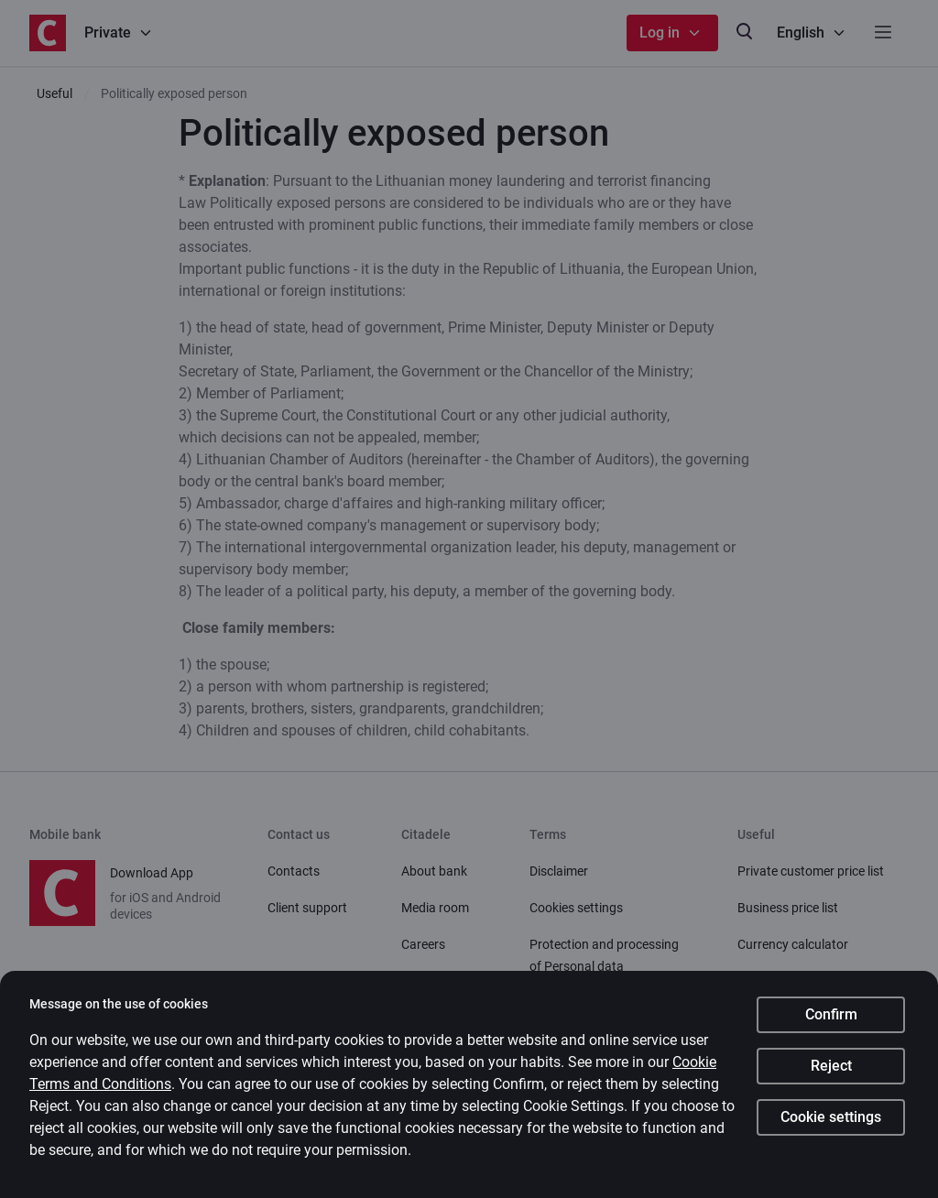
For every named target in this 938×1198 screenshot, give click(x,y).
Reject (831, 1065)
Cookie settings (830, 1117)
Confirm (831, 1014)
